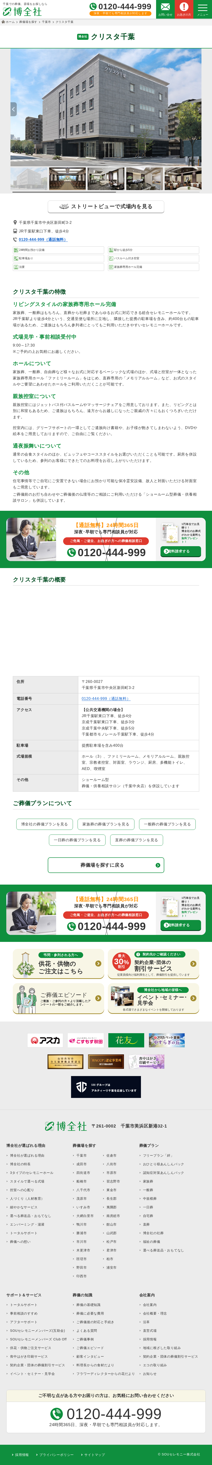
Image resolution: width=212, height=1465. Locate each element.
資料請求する (179, 551)
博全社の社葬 (153, 1233)
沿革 (146, 1322)
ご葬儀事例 (85, 1339)
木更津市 (83, 1250)
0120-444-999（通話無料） (106, 699)
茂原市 (81, 1198)
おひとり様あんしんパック (164, 1164)
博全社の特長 (20, 1164)
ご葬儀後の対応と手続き (95, 1322)
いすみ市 (83, 1207)
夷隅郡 (111, 1207)
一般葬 (148, 1190)
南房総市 (113, 1216)
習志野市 (113, 1181)
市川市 (81, 1242)
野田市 (81, 1267)
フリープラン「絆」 (158, 1155)
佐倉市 (111, 1155)
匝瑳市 (81, 1259)
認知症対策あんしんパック (164, 1173)
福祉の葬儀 (151, 1242)
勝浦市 (81, 1233)
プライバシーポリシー (56, 1455)
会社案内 (150, 1305)
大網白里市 (85, 1216)
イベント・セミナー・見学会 (32, 1374)
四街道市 (83, 1173)
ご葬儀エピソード (90, 1348)
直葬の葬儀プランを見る (136, 840)
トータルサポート (24, 1233)
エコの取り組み (155, 1365)
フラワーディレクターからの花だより (105, 1374)
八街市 (111, 1164)
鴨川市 (81, 1224)
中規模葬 (150, 1198)
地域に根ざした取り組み (162, 1348)
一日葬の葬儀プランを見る (77, 840)
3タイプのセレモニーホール (31, 1173)
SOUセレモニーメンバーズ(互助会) (37, 1330)
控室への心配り (22, 1190)
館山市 (111, 1224)
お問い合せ (165, 14)
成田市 (81, 1164)
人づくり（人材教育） (27, 1198)
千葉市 (81, 1155)
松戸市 (111, 1242)
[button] (198, 109)
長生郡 (111, 1198)
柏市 (109, 1259)
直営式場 (150, 1330)
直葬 (146, 1224)
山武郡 (111, 1233)
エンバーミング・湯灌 (27, 1224)
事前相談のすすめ (24, 1313)
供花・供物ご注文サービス (30, 1348)
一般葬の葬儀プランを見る (167, 824)
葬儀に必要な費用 (90, 1313)
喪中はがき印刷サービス (29, 1356)
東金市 (111, 1190)
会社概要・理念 (155, 1313)
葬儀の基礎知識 (88, 1305)
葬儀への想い (20, 1242)
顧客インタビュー (90, 1356)
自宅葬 (148, 1216)
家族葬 (148, 1181)
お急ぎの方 (184, 14)
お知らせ (150, 1374)
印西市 (81, 1276)
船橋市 (81, 1181)
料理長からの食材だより (95, 1365)
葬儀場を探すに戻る (102, 865)
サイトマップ (94, 1455)
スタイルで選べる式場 (27, 1181)
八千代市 (83, 1190)
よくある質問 (86, 1330)
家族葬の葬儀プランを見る (106, 824)
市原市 (111, 1173)
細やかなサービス (24, 1207)
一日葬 (148, 1207)
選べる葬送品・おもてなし (30, 1216)
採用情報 (150, 1339)
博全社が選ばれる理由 (27, 1155)
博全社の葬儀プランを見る (44, 824)
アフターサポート (24, 1322)
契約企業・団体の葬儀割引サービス (37, 1365)
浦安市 (111, 1267)
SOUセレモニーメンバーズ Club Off (38, 1339)
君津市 (111, 1250)
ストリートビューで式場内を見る (106, 206)
